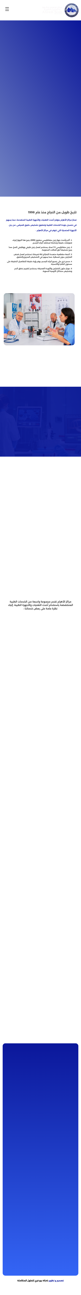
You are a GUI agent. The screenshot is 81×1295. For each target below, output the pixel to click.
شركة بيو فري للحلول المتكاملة (32, 1280)
